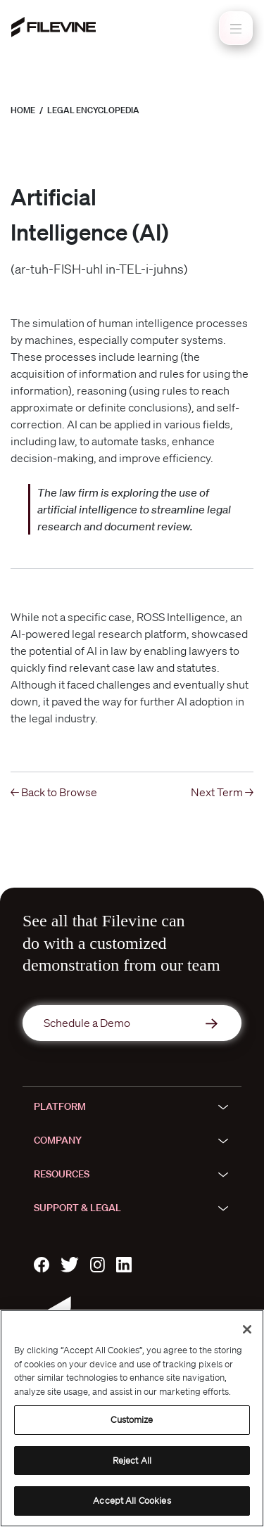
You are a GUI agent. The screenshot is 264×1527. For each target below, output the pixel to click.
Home (23, 110)
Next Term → (222, 792)
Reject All (132, 1461)
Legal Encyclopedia (93, 110)
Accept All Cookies (131, 1501)
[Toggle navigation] (236, 28)
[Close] (247, 1329)
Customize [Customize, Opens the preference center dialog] (132, 1420)
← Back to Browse (54, 792)
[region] (132, 1418)
